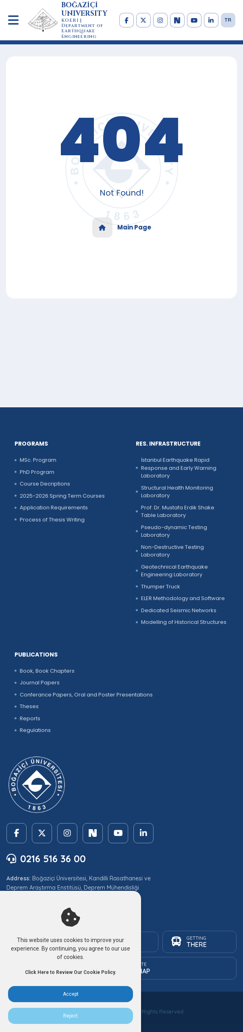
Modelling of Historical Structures (183, 622)
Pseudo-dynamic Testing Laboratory (174, 531)
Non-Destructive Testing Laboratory (172, 551)
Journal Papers (40, 682)
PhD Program (37, 472)
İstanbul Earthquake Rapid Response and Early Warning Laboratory (178, 468)
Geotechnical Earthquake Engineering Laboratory (174, 571)
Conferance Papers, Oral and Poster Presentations (86, 694)
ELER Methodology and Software (183, 598)
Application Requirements (54, 507)
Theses (29, 706)
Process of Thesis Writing (52, 519)
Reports (30, 718)
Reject (70, 1016)
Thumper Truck (160, 586)
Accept (71, 994)
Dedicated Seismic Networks (178, 610)
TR (227, 20)
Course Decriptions (45, 484)
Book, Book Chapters (47, 671)
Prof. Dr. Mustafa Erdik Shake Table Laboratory (177, 511)
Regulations (35, 730)
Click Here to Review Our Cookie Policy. (70, 972)
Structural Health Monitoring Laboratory (177, 492)
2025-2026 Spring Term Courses (62, 496)
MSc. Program (38, 460)
